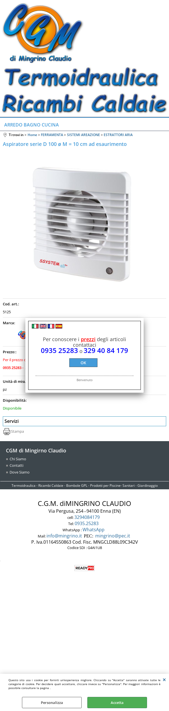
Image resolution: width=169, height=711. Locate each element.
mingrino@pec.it (112, 536)
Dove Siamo (20, 472)
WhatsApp (94, 529)
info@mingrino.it (64, 536)
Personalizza (52, 702)
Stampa (17, 431)
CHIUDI (164, 679)
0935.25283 (87, 523)
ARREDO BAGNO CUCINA (31, 125)
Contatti (16, 465)
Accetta (117, 702)
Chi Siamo (18, 458)
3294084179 (87, 517)
